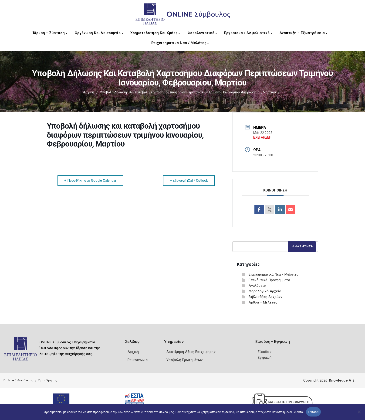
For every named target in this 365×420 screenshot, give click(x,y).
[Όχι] (359, 414)
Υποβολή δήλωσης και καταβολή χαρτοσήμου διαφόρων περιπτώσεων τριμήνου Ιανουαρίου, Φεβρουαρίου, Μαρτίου (188, 92)
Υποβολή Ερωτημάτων (184, 360)
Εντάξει (313, 412)
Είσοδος (264, 352)
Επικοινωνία (138, 360)
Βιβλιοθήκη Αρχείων (265, 297)
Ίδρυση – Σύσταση (50, 33)
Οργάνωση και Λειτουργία (99, 33)
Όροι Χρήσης (47, 380)
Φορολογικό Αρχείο (265, 291)
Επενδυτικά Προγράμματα (269, 280)
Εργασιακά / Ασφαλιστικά (248, 33)
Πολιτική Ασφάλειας (18, 380)
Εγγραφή (264, 357)
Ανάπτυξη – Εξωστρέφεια (303, 33)
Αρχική (88, 92)
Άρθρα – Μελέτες (263, 302)
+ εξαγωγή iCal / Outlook (189, 180)
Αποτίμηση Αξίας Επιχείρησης (191, 352)
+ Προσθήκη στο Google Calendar (90, 180)
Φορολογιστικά (202, 33)
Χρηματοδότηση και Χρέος (155, 33)
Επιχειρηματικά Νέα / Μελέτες (180, 43)
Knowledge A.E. (342, 380)
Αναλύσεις (257, 285)
